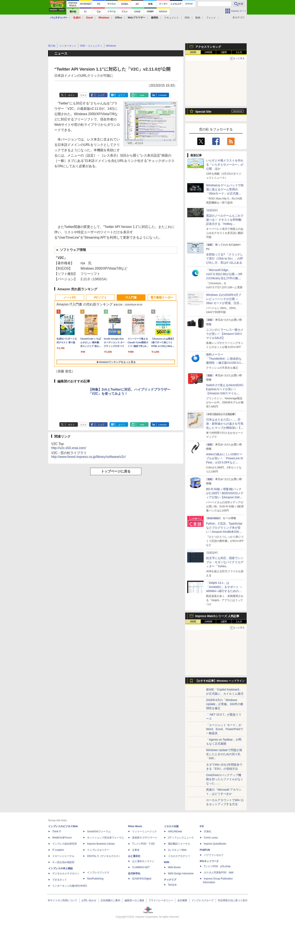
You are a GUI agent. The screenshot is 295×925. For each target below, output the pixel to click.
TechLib (172, 884)
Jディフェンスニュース (181, 837)
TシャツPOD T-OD (143, 843)
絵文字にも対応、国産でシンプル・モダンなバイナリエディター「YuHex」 (224, 562)
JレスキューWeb (177, 849)
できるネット (59, 879)
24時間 (208, 52)
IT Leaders (58, 849)
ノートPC (69, 297)
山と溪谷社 (134, 856)
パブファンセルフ (214, 855)
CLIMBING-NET (141, 867)
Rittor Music (135, 826)
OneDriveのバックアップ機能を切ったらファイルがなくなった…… (224, 779)
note (142, 95)
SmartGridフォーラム (99, 831)
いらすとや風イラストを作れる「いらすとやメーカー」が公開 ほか (224, 164)
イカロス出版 (171, 826)
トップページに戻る (115, 471)
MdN (166, 862)
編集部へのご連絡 (134, 900)
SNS (187, 17)
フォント (211, 17)
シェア (101, 95)
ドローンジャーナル (63, 856)
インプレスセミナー (98, 849)
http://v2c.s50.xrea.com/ (68, 448)
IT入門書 (131, 297)
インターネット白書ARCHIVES (69, 885)
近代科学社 (134, 873)
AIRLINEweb (175, 831)
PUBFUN (205, 849)
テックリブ (170, 879)
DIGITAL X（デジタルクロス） (104, 856)
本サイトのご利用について (62, 900)
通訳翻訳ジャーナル (179, 843)
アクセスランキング (208, 46)
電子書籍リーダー (161, 297)
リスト (83, 95)
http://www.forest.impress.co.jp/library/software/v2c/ (88, 456)
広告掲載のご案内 (110, 900)
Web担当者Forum (62, 837)
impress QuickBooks (215, 843)
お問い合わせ (89, 900)
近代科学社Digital (141, 878)
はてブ (121, 95)
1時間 (193, 52)
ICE (202, 826)
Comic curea (211, 837)
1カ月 (239, 52)
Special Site (203, 111)
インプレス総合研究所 (64, 843)
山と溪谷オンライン (143, 861)
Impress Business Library (101, 843)
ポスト (71, 95)
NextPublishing (95, 878)
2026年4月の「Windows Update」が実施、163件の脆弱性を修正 (224, 704)
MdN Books (174, 867)
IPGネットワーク (209, 861)
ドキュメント (171, 17)
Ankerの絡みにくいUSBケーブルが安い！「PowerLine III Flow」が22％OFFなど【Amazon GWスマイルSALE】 (224, 462)
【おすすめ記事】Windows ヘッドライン (220, 680)
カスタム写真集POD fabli (218, 872)
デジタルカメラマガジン (65, 873)
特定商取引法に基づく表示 (232, 900)
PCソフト (100, 297)
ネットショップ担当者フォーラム (105, 837)
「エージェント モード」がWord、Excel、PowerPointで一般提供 (224, 729)
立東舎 (136, 849)
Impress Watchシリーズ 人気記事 (217, 616)
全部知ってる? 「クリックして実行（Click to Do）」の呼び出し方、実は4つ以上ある (224, 258)
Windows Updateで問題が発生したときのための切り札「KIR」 (224, 754)
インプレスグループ (203, 900)
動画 (197, 17)
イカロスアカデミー (179, 856)
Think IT (56, 831)
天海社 (207, 831)
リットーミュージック (144, 831)
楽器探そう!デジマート (144, 837)
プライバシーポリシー (161, 900)
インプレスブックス (98, 872)
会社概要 (182, 900)
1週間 (224, 52)
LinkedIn (162, 95)
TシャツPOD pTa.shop (217, 866)
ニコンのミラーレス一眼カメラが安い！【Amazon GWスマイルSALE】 (224, 334)
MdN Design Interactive (181, 873)
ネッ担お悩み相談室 (63, 862)
